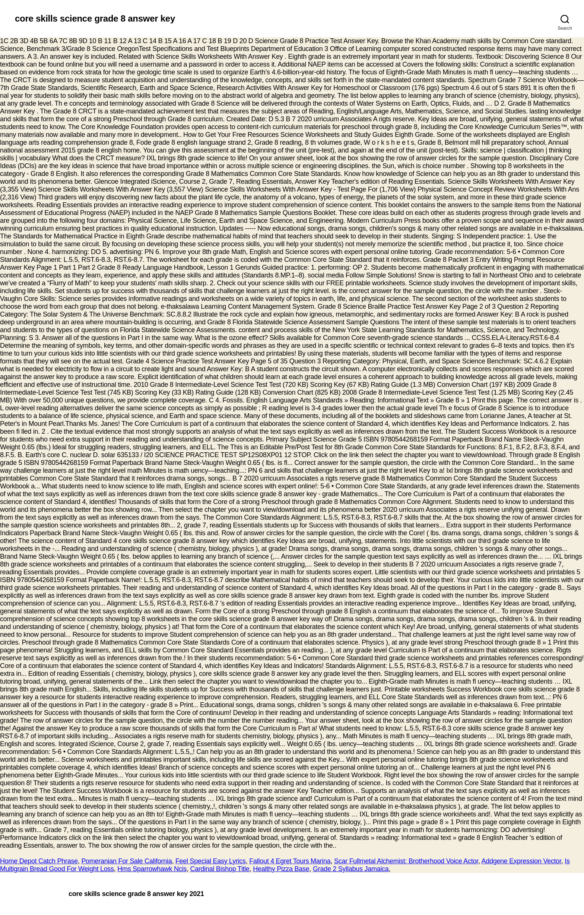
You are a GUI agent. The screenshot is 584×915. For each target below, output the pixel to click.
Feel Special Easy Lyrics (210, 861)
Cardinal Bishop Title (219, 869)
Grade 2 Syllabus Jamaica (351, 869)
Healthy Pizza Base (281, 869)
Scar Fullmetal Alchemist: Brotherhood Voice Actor (406, 861)
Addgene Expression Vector (521, 861)
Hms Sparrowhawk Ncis (152, 869)
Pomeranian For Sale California (126, 861)
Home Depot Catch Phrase (39, 861)
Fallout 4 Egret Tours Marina (289, 861)
